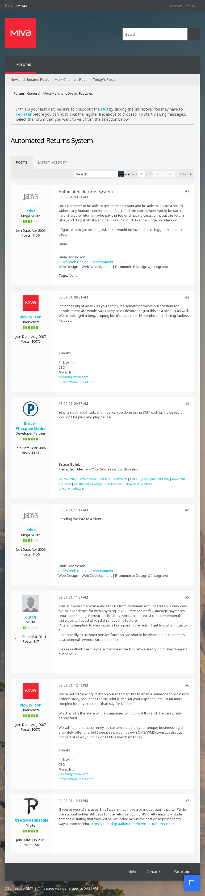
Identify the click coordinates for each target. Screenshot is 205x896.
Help (132, 871)
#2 (187, 297)
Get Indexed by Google (88, 484)
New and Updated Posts (30, 79)
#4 (187, 510)
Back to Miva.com (18, 5)
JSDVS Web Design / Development (85, 261)
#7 (187, 800)
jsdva (31, 210)
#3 (187, 403)
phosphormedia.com (71, 488)
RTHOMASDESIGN (31, 820)
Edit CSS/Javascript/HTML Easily (149, 479)
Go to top (181, 871)
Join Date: (23, 230)
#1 (187, 191)
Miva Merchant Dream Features (68, 93)
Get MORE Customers (113, 479)
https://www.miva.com (76, 381)
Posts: (26, 235)
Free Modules (113, 484)
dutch (30, 617)
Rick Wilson (30, 316)
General (33, 93)
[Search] (155, 34)
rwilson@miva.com (73, 377)
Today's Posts (104, 79)
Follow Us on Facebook (138, 484)
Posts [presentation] (21, 162)
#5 (187, 597)
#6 (187, 685)
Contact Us (155, 871)
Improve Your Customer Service (77, 479)
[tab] (22, 162)
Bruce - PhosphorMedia (30, 426)
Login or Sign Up (182, 5)
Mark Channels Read (71, 79)
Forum (19, 93)
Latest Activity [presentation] (52, 162)
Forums (23, 64)
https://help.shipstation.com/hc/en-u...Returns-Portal (133, 823)
